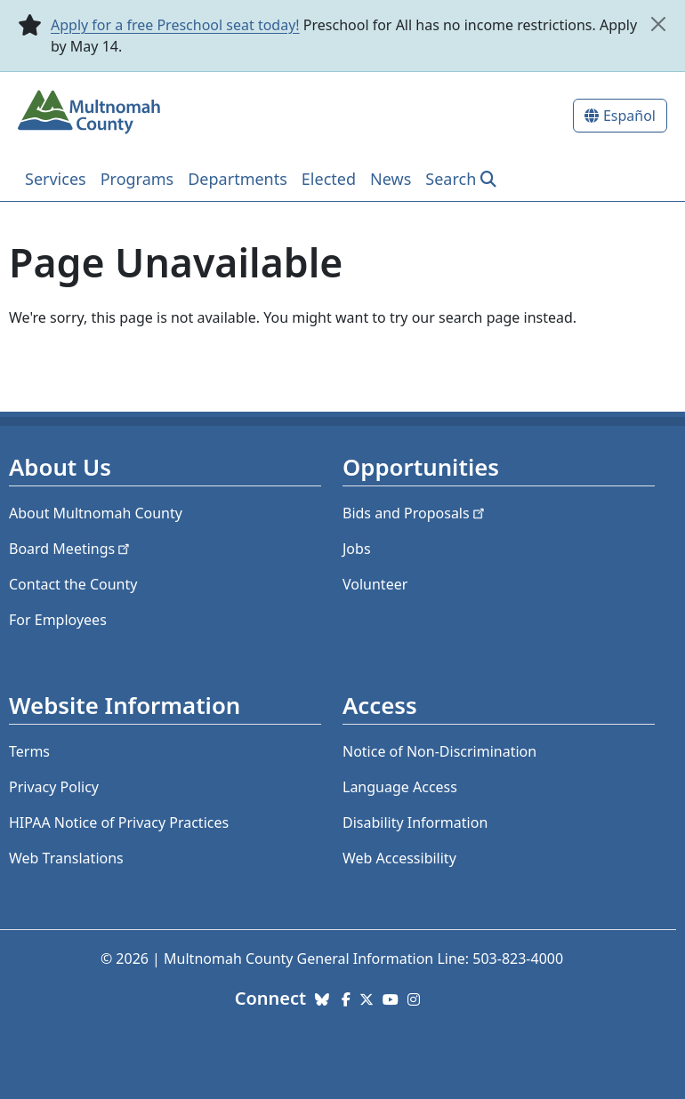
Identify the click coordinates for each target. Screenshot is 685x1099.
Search (450, 178)
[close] (658, 24)
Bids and (415, 513)
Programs (137, 178)
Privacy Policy (54, 787)
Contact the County (73, 584)
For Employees (58, 620)
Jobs (356, 548)
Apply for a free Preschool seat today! (175, 25)
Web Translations (66, 858)
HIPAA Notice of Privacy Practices (119, 822)
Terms (29, 751)
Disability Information (415, 822)
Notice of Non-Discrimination (439, 751)
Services (55, 178)
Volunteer (374, 584)
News (390, 178)
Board (71, 548)
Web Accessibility (399, 858)
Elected (329, 178)
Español (629, 115)
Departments (237, 178)
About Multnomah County (95, 513)
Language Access (399, 787)
